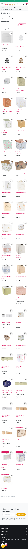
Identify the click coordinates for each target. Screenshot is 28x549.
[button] (20, 4)
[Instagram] (5, 544)
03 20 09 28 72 (11, 539)
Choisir (9, 25)
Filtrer (22, 25)
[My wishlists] (17, 4)
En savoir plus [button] (5, 21)
